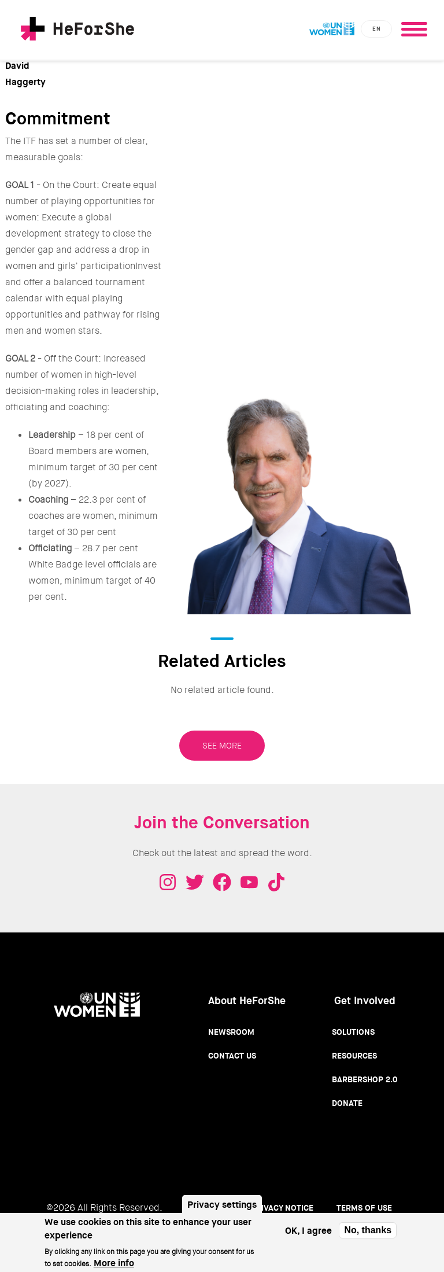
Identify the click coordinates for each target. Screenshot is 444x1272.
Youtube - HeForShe (249, 882)
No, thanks (367, 1236)
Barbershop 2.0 (365, 1079)
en (376, 28)
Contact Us (232, 1055)
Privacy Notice (282, 1208)
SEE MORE (222, 745)
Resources (354, 1055)
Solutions (353, 1032)
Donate (347, 1103)
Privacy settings (222, 1210)
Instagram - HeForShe (167, 882)
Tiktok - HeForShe (276, 882)
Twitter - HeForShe (195, 882)
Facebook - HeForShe (222, 882)
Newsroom (231, 1032)
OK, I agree (308, 1236)
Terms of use (364, 1208)
